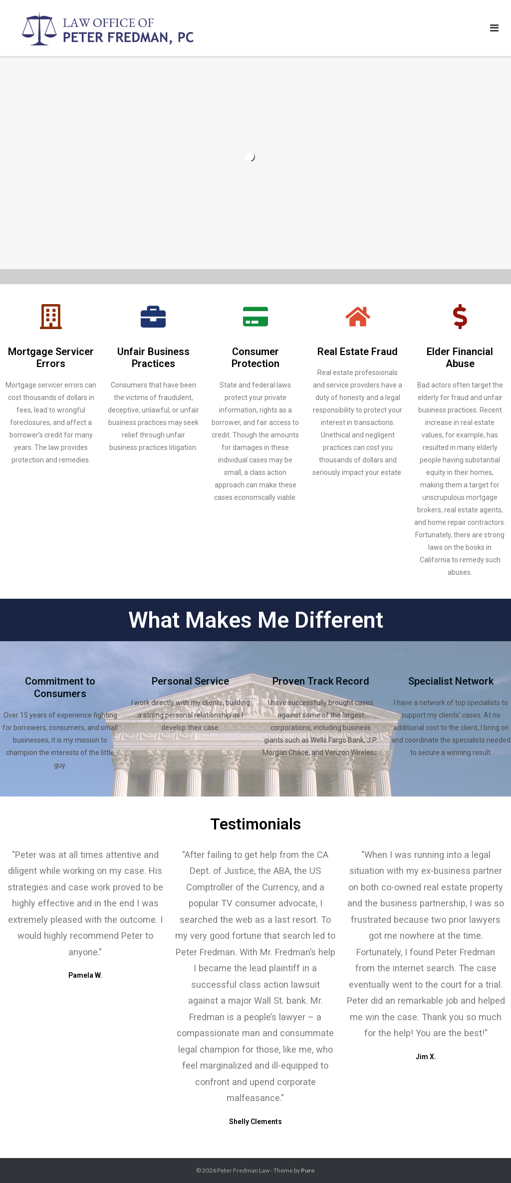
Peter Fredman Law (243, 1170)
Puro (308, 1170)
